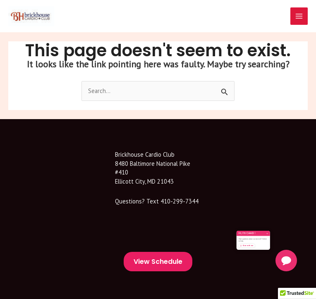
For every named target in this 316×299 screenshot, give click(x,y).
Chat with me (264, 253)
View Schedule (158, 261)
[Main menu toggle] (299, 16)
